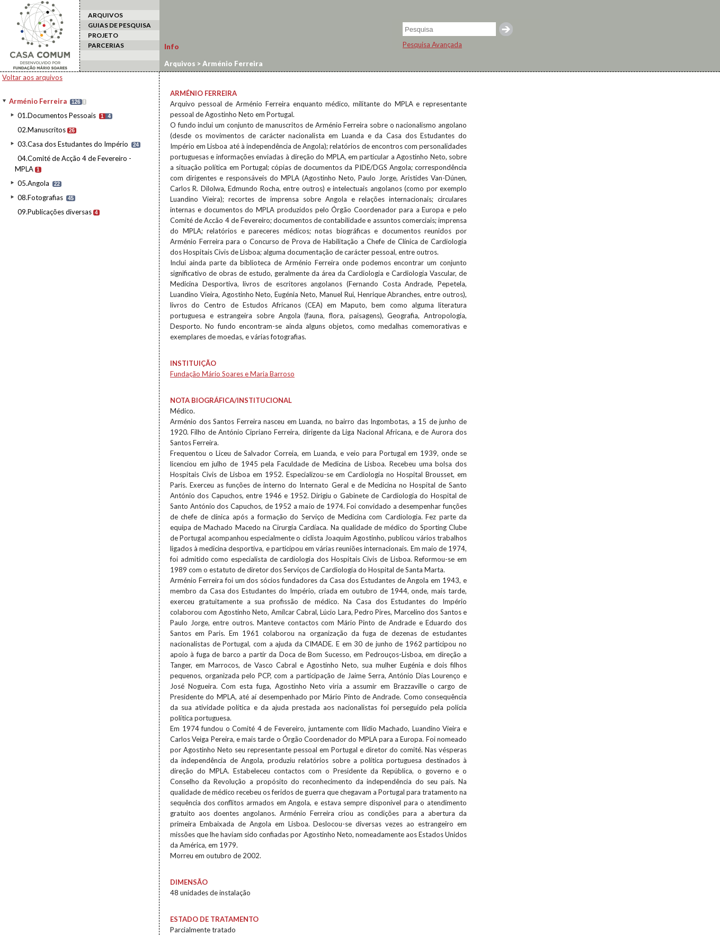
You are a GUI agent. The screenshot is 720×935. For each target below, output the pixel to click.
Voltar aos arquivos (32, 77)
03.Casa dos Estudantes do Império (72, 144)
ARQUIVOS (105, 15)
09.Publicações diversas (54, 212)
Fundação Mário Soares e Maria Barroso (232, 374)
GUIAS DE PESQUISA (119, 25)
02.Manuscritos (41, 129)
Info (171, 46)
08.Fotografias (40, 197)
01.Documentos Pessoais (56, 115)
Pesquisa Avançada (432, 44)
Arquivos (179, 63)
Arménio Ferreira (38, 101)
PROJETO (103, 35)
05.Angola (33, 183)
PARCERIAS (106, 45)
